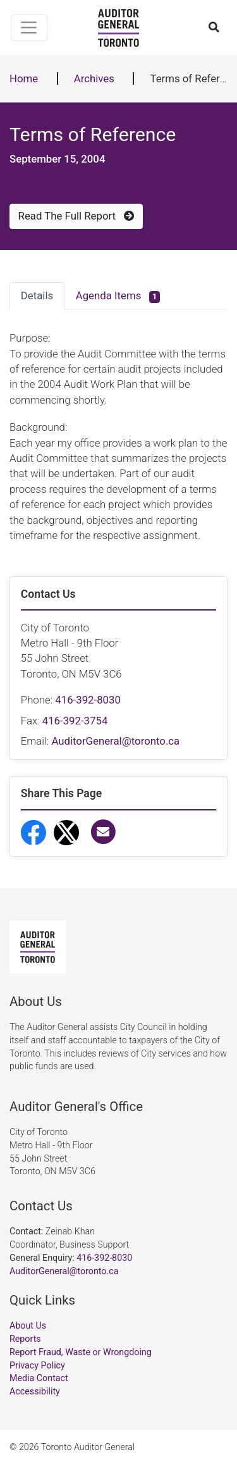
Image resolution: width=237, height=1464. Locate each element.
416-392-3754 (75, 720)
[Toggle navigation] (29, 28)
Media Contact (38, 1378)
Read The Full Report (76, 215)
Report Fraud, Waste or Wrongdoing (80, 1352)
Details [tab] (37, 295)
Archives (94, 78)
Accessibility (34, 1391)
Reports (25, 1339)
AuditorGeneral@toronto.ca (115, 741)
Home (23, 78)
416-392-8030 (88, 699)
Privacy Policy (37, 1365)
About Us (27, 1325)
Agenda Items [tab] (118, 296)
